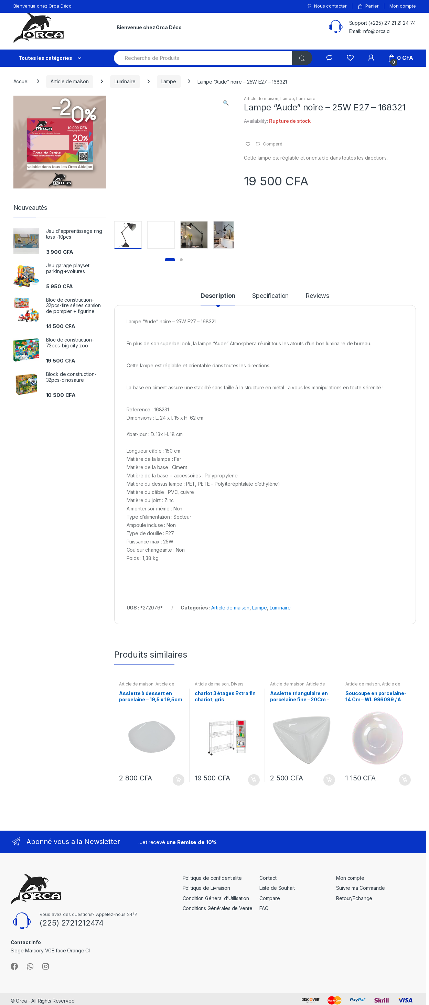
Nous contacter (327, 6)
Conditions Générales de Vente (218, 908)
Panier (368, 6)
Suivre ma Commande (360, 888)
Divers (237, 684)
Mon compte (402, 6)
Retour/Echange (354, 898)
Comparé (272, 144)
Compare (269, 898)
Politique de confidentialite (212, 878)
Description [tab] (218, 296)
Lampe (168, 81)
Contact (268, 878)
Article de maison (70, 81)
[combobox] (203, 58)
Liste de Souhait (277, 888)
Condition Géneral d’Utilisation (216, 898)
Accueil (21, 81)
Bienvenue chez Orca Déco (42, 6)
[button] (226, 103)
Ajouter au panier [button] (178, 780)
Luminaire (125, 81)
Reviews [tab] (317, 296)
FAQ (264, 908)
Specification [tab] (270, 296)
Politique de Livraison (206, 888)
